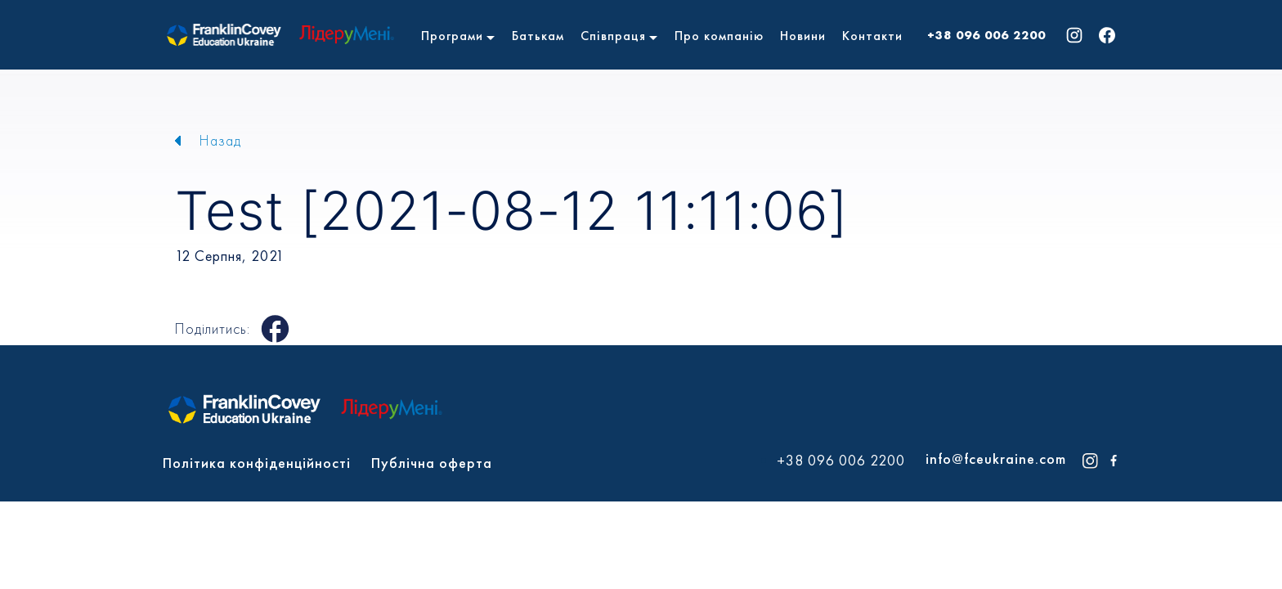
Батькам (538, 35)
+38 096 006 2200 (986, 35)
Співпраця (613, 35)
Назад (220, 140)
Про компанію (719, 35)
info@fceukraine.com (996, 458)
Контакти (872, 35)
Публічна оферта (431, 462)
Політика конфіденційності (257, 462)
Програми (452, 35)
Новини (803, 35)
